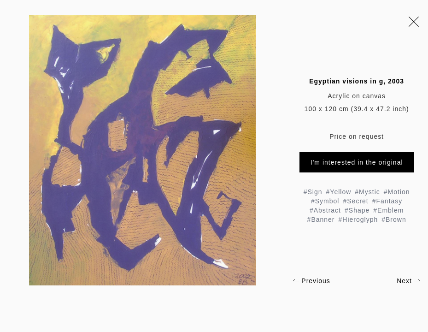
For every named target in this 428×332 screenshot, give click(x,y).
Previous (311, 281)
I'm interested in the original (357, 162)
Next (409, 281)
